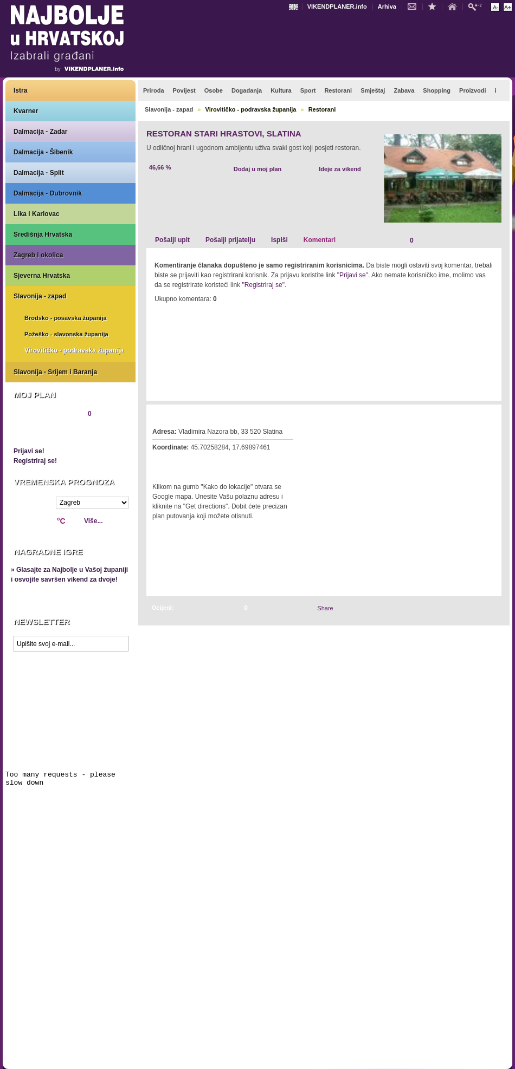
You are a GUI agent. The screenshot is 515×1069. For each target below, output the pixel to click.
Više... (93, 521)
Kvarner (26, 111)
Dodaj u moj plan (258, 169)
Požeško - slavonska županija (66, 334)
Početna (454, 6)
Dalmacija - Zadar (40, 131)
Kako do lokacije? (185, 462)
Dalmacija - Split (39, 173)
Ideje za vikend (340, 169)
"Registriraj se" (263, 285)
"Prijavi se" (352, 275)
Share (325, 608)
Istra (20, 90)
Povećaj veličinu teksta (507, 7)
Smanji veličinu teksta (495, 7)
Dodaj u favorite (435, 6)
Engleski (295, 7)
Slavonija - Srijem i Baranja (55, 372)
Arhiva (387, 6)
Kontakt (414, 6)
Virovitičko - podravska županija (74, 350)
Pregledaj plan (46, 432)
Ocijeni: (162, 607)
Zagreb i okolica (38, 255)
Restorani (322, 109)
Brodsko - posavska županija (65, 318)
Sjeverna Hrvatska (42, 275)
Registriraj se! (35, 461)
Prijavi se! (29, 451)
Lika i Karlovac (37, 214)
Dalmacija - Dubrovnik (48, 193)
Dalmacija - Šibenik (43, 152)
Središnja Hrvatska (43, 234)
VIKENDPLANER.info (337, 6)
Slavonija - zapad (40, 296)
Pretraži (477, 6)
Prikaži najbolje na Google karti (70, 721)
